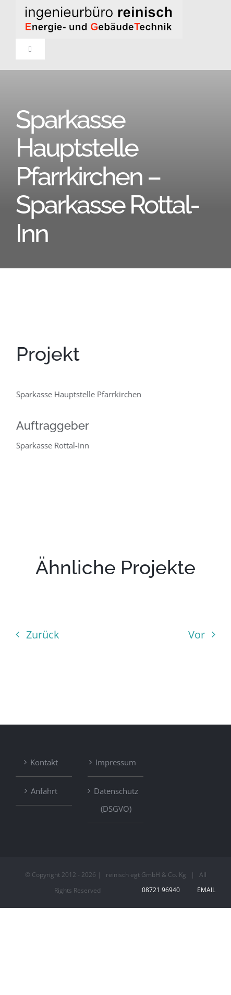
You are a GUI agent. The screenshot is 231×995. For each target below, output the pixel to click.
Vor (196, 634)
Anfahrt (44, 791)
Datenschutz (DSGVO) (116, 800)
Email (204, 889)
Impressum (115, 762)
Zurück (42, 634)
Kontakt (44, 762)
